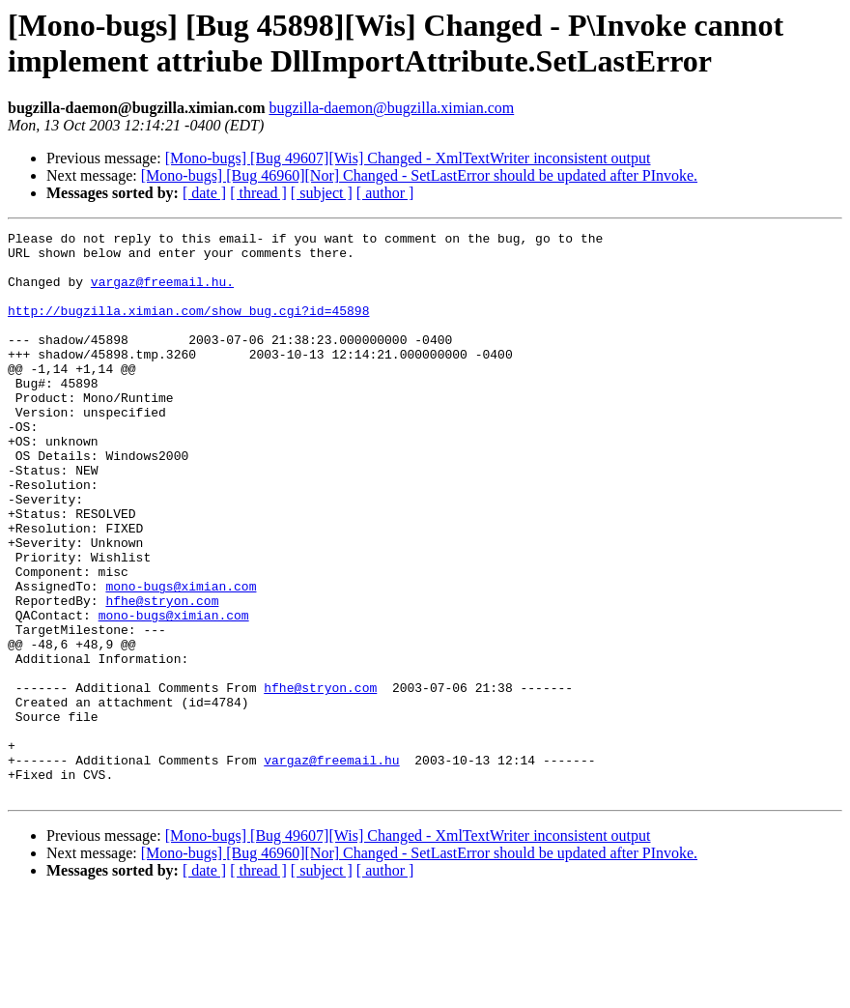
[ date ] (204, 193)
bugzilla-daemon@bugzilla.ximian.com (391, 108)
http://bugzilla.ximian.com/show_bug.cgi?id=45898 (188, 327)
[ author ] (385, 193)
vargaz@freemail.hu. (162, 293)
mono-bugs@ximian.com (180, 658)
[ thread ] (258, 193)
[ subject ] (322, 193)
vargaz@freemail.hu (331, 867)
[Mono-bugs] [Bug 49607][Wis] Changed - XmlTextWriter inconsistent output (408, 158)
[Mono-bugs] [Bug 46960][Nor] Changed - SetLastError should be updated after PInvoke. (419, 175)
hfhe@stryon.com (161, 675)
